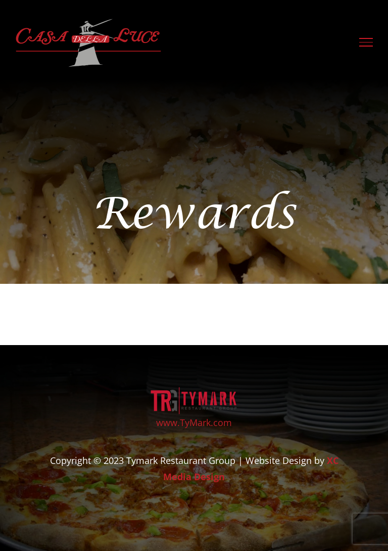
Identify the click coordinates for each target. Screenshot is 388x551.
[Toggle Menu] (366, 42)
